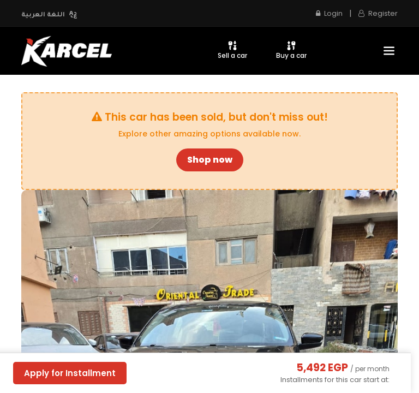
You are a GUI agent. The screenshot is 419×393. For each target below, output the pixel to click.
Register (378, 13)
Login (329, 13)
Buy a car (291, 50)
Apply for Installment (70, 373)
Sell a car (232, 50)
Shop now (209, 159)
